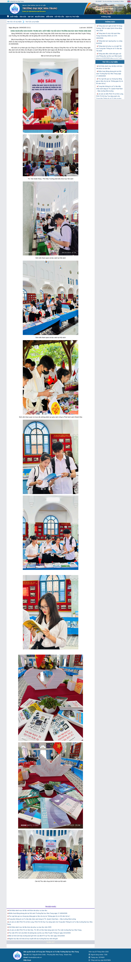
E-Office (121, 1)
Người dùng (39, 16)
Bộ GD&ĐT (99, 1)
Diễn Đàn (49, 16)
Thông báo (110, 22)
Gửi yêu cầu (59, 16)
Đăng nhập (106, 16)
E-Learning (116, 1)
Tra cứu (23, 16)
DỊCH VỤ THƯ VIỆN (72, 16)
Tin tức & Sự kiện (32, 22)
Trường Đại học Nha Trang (15, 1)
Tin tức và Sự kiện (14, 22)
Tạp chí (30, 16)
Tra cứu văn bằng (107, 1)
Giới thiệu (14, 16)
